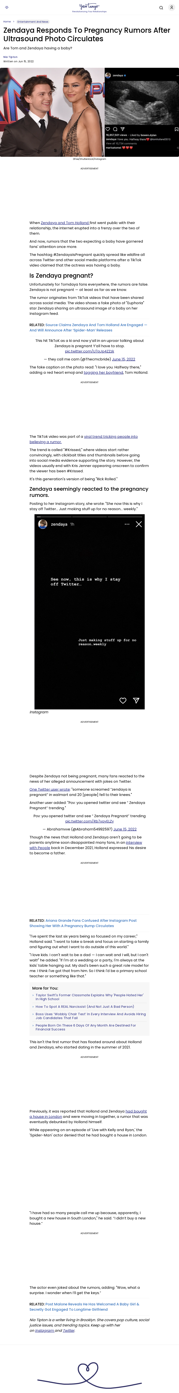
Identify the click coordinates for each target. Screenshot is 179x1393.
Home (7, 21)
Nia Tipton (10, 57)
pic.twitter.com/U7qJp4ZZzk (89, 351)
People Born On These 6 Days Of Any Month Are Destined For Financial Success (86, 1027)
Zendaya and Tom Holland (65, 222)
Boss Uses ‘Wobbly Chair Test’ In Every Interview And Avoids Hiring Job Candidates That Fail (91, 1016)
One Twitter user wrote (50, 789)
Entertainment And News (33, 22)
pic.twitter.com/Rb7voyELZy (89, 821)
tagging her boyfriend (103, 372)
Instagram (45, 1330)
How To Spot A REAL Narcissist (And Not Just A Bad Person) (85, 1007)
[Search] (160, 7)
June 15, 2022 (123, 359)
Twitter (68, 1330)
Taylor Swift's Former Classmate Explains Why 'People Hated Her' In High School (90, 997)
